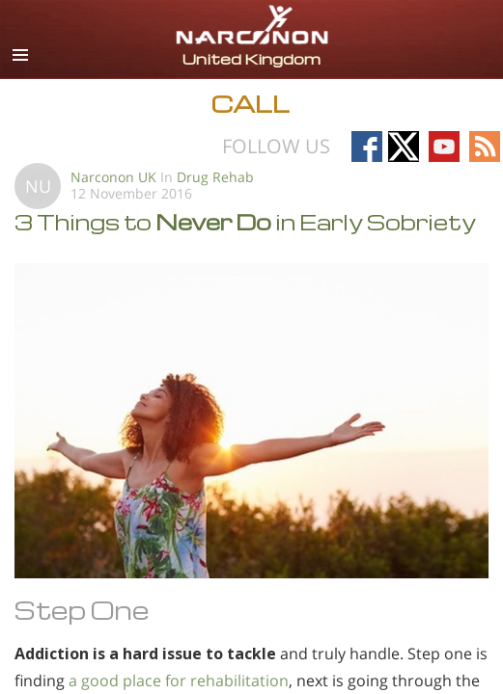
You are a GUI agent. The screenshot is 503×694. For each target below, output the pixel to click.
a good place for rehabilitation (179, 680)
